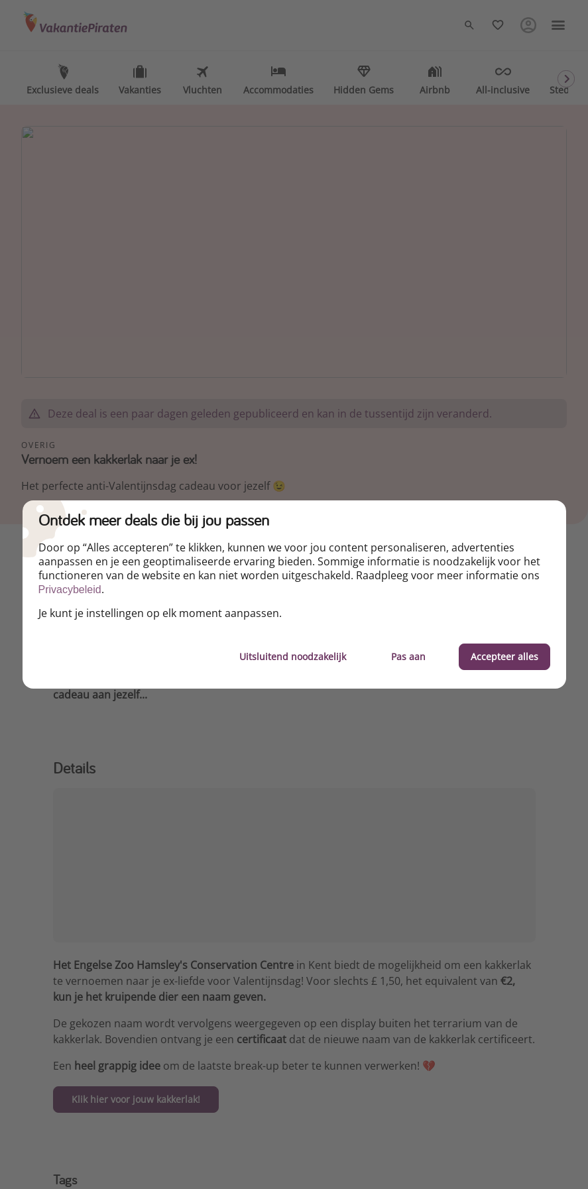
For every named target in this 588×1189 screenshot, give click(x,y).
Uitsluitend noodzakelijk (292, 656)
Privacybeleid (69, 589)
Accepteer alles (504, 656)
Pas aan (408, 656)
